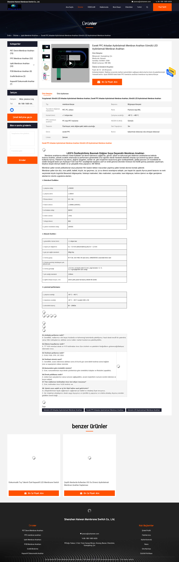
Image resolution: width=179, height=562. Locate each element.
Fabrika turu (146, 535)
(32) (21, 58)
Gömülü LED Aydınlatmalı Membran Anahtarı (144, 410)
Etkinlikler (129, 7)
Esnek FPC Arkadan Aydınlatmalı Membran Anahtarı (105, 410)
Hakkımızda (104, 7)
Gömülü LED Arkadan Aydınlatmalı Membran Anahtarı (63, 410)
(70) (22, 52)
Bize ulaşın (117, 7)
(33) (20, 64)
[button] (46, 79)
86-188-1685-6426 (164, 2)
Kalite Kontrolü (146, 540)
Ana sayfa (69, 7)
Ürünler (80, 7)
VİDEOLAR (91, 7)
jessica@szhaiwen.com (141, 2)
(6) (21, 71)
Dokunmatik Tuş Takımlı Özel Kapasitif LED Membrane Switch (34, 482)
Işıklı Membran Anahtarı (29, 35)
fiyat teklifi (162, 7)
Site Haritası (146, 549)
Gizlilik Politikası (146, 553)
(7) (22, 82)
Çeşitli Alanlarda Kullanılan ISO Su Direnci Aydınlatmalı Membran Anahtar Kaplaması (86, 483)
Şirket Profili (146, 530)
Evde (9, 35)
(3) (17, 76)
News (146, 544)
